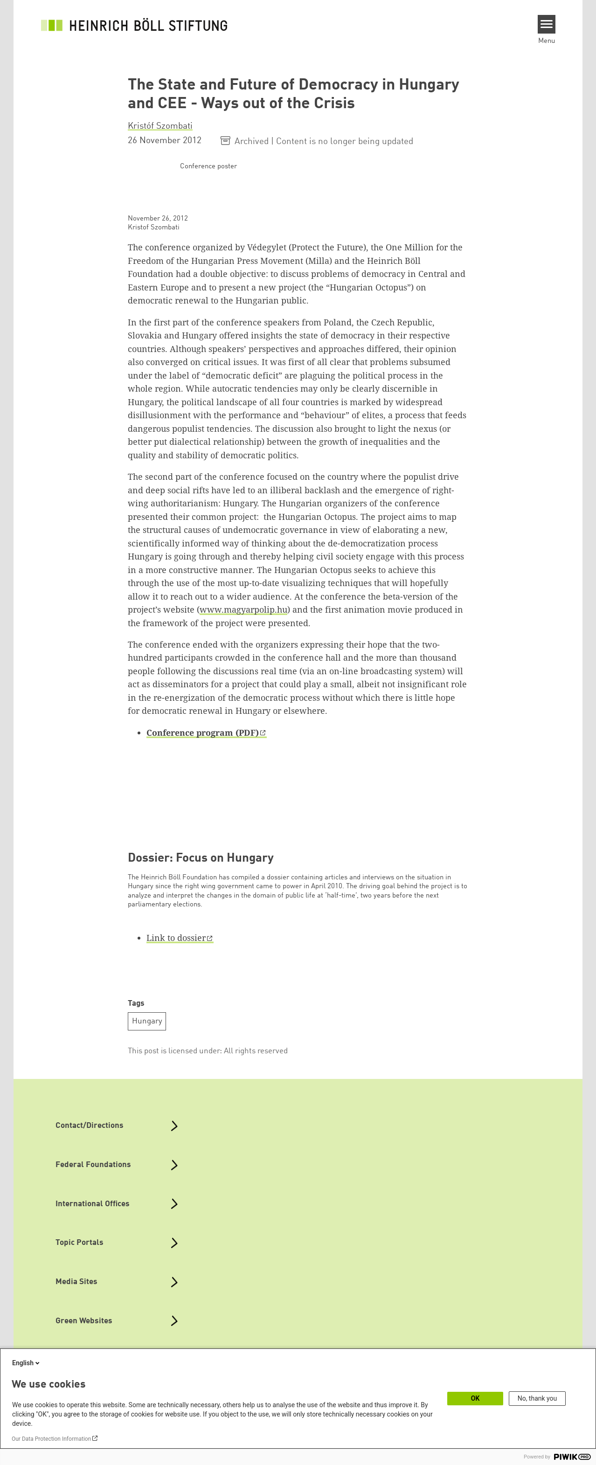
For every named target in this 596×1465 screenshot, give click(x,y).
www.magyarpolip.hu (243, 609)
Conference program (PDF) (202, 732)
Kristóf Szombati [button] (160, 126)
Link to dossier (176, 937)
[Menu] (547, 24)
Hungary (147, 1021)
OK (475, 1398)
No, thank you (537, 1398)
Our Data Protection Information (51, 1439)
